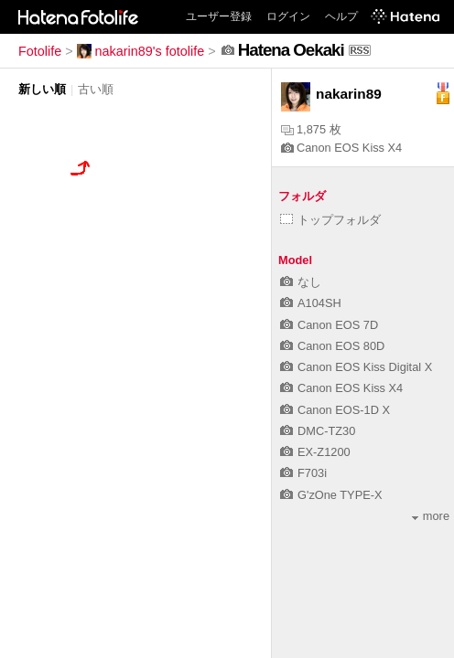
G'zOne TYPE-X (331, 495)
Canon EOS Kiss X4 (341, 147)
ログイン (288, 16)
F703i (303, 473)
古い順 (96, 89)
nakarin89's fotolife (141, 51)
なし (300, 282)
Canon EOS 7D (329, 325)
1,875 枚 (311, 129)
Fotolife (39, 51)
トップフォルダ (330, 220)
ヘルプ (341, 16)
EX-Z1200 (315, 452)
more (430, 516)
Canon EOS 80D (332, 346)
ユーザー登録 (219, 16)
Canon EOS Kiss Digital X (356, 367)
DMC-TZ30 (317, 431)
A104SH (310, 303)
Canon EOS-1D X (335, 410)
